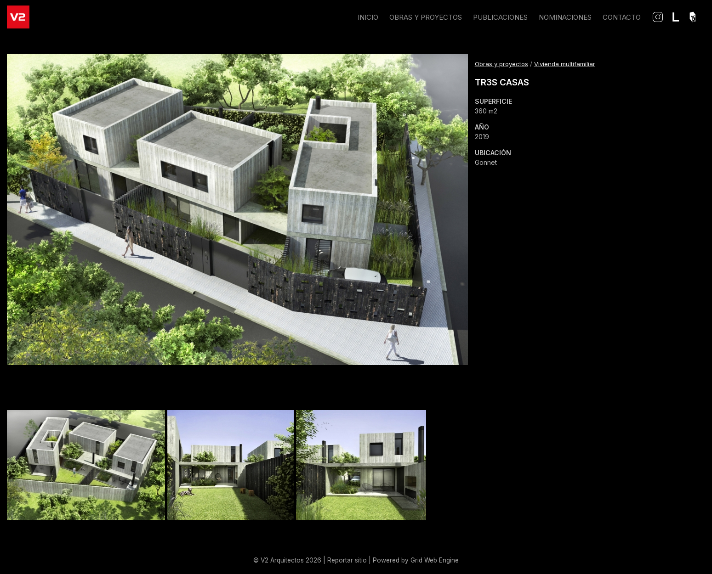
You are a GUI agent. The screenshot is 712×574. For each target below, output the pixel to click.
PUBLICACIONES (500, 17)
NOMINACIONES (565, 17)
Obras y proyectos (501, 64)
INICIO (368, 17)
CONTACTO (622, 17)
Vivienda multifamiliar (564, 64)
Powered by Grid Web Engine (416, 560)
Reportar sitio (347, 560)
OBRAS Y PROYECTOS (425, 17)
